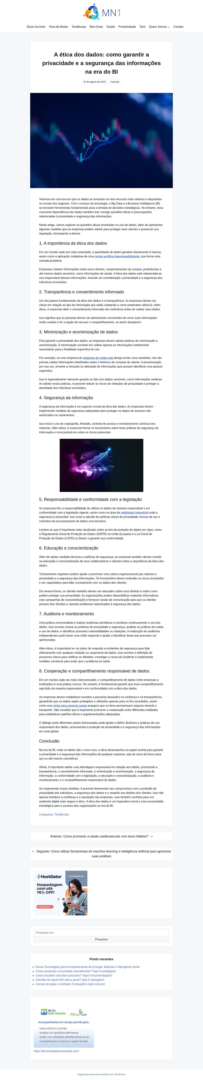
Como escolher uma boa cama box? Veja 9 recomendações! (74, 975)
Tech (142, 26)
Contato (178, 26)
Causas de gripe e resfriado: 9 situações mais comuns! (70, 984)
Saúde (111, 26)
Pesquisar (101, 939)
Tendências (79, 26)
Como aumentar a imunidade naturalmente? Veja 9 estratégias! (76, 971)
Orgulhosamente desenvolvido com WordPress (101, 1074)
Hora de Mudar (58, 26)
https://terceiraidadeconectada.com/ (56, 1051)
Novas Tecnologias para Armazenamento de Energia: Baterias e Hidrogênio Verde (88, 966)
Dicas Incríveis (36, 26)
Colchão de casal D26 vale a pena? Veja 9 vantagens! (70, 979)
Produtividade (127, 26)
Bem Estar (96, 26)
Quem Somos (158, 26)
